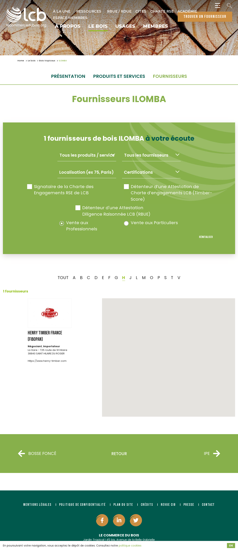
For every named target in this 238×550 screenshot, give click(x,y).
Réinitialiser (206, 237)
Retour (119, 453)
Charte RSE (162, 11)
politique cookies (130, 545)
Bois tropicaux (47, 60)
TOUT (63, 278)
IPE (212, 454)
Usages (125, 26)
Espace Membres (70, 18)
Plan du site (123, 505)
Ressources (88, 11)
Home (20, 60)
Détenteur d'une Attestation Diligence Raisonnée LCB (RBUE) (112, 211)
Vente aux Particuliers (151, 223)
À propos (67, 26)
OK (231, 545)
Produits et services (119, 76)
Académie (187, 11)
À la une (61, 11)
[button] (168, 353)
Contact (208, 505)
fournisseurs (170, 76)
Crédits (147, 505)
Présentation (68, 76)
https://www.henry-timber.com (47, 361)
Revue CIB (168, 505)
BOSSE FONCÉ (37, 454)
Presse (188, 505)
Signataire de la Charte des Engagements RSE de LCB (60, 190)
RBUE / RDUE (119, 11)
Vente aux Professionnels (78, 226)
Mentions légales (37, 505)
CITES (140, 11)
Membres (155, 26)
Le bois (98, 26)
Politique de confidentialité (82, 505)
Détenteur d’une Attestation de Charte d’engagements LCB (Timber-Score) (168, 193)
